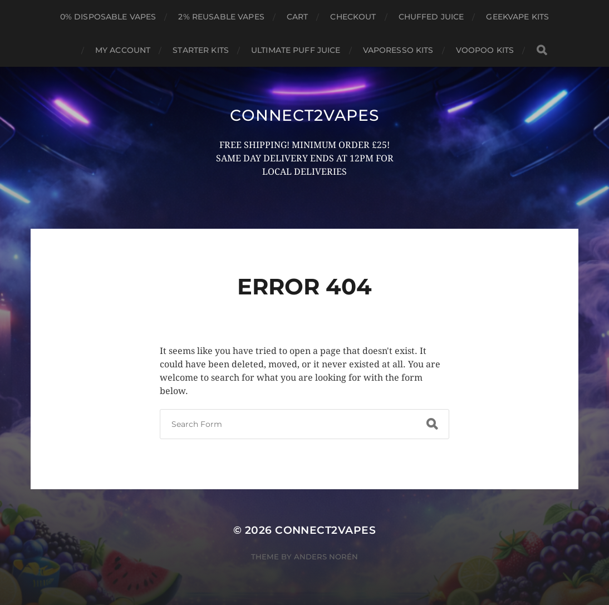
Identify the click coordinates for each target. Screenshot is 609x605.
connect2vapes (304, 115)
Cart (297, 17)
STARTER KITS (201, 50)
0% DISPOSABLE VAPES (108, 17)
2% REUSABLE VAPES (221, 17)
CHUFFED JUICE (431, 17)
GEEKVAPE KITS (517, 17)
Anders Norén (326, 556)
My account (122, 50)
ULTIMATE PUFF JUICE (296, 50)
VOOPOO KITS (485, 50)
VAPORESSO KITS (398, 50)
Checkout (353, 17)
